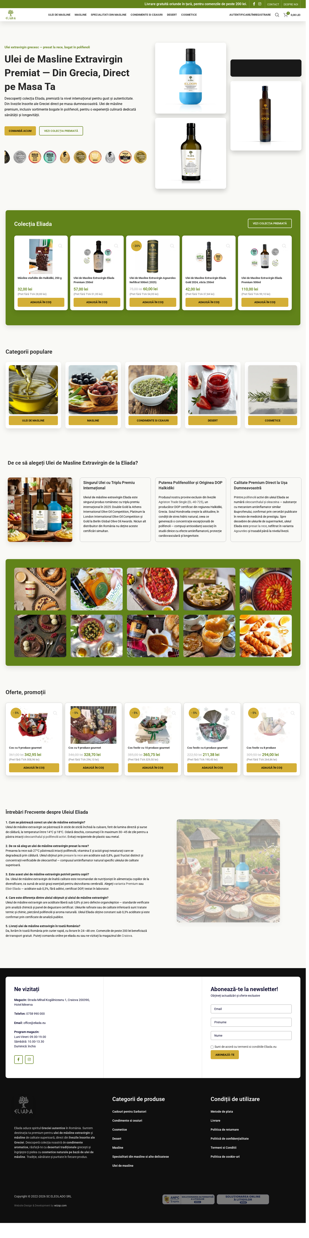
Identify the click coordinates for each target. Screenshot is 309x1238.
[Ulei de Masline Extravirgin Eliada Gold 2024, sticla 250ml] (209, 264)
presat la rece (258, 538)
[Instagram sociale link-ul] (260, 4)
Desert (212, 431)
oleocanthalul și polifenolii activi (45, 851)
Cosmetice (272, 431)
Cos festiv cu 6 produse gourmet (212, 758)
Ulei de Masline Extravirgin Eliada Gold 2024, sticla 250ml (209, 287)
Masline (93, 431)
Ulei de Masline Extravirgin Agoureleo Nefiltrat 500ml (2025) (149, 289)
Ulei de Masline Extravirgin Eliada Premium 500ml (262, 287)
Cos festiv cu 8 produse (265, 758)
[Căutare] (277, 18)
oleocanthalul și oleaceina (262, 514)
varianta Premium (126, 898)
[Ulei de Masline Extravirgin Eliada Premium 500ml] (265, 264)
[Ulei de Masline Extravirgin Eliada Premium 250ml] (96, 264)
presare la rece (73, 870)
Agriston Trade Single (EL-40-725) (181, 514)
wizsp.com (60, 1220)
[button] (40, 313)
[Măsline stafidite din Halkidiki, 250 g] (40, 264)
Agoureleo (240, 542)
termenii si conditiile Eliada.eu (257, 1061)
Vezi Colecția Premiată (68, 137)
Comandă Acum (22, 137)
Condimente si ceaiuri (153, 431)
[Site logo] (14, 18)
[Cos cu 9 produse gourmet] (33, 736)
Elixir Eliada (13, 903)
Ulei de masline (33, 431)
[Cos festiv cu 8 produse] (272, 736)
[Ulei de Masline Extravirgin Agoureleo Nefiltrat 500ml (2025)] (153, 264)
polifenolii (250, 509)
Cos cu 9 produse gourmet (28, 758)
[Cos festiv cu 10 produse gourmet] (153, 736)
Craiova (127, 950)
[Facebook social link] (254, 4)
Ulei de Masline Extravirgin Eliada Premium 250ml (93, 287)
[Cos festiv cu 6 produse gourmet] (212, 736)
